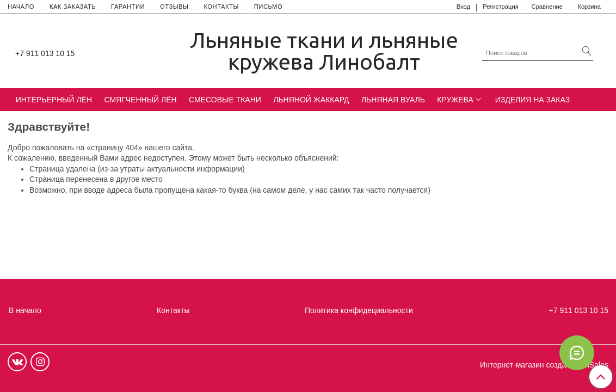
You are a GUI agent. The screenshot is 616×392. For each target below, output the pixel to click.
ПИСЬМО (268, 6)
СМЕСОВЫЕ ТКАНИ (225, 99)
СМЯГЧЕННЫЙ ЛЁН (140, 99)
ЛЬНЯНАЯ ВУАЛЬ (393, 99)
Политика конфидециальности (359, 310)
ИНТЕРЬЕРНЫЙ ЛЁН (54, 99)
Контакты (173, 310)
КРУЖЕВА (455, 99)
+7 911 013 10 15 (45, 53)
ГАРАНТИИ (128, 6)
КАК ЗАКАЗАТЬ (73, 6)
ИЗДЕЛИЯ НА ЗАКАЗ (532, 99)
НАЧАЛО (21, 6)
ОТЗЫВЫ (174, 6)
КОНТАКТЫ (221, 6)
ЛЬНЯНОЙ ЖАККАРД (311, 99)
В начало (25, 310)
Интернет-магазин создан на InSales (544, 365)
